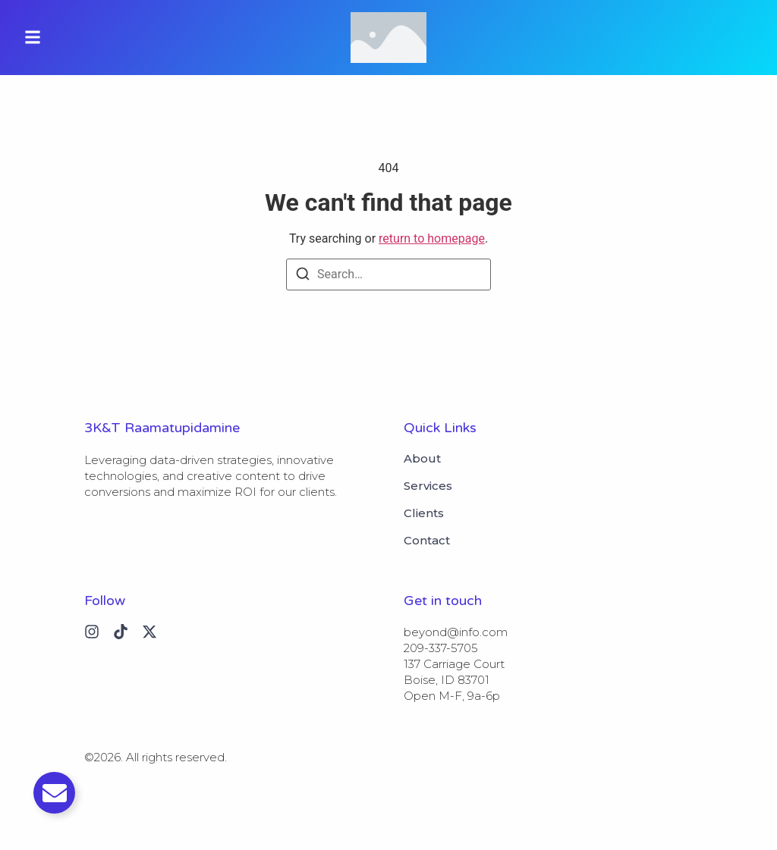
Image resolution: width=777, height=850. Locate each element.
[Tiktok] (120, 631)
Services (428, 486)
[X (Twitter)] (149, 631)
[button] (32, 37)
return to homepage (432, 238)
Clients (424, 513)
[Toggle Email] (54, 793)
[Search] (302, 276)
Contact (427, 540)
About (422, 459)
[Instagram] (91, 631)
